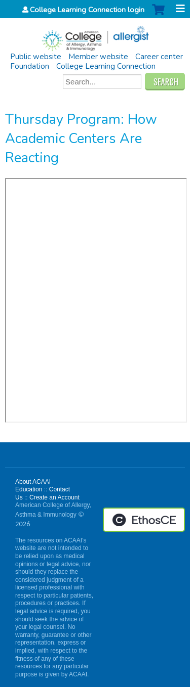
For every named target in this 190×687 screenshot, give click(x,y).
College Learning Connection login (87, 9)
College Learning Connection (106, 66)
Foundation (29, 66)
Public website (35, 57)
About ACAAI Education (33, 485)
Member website (98, 57)
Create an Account (54, 497)
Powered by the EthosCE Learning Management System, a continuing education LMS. (144, 520)
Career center (159, 57)
